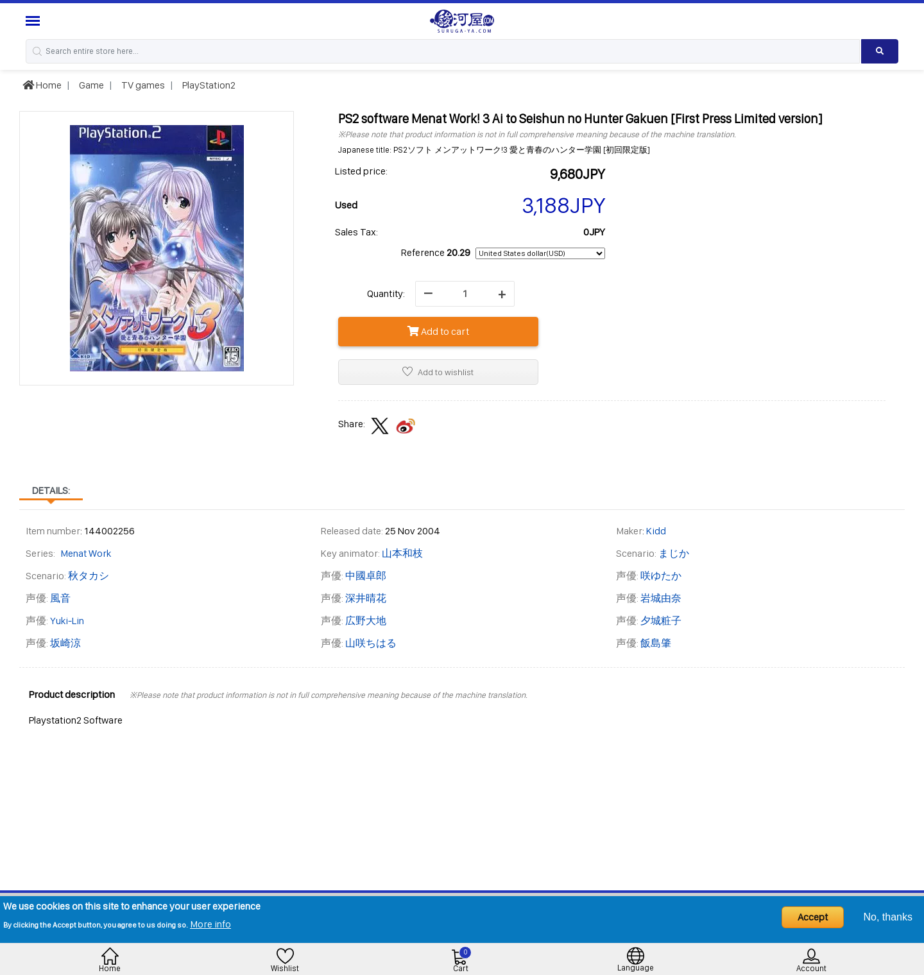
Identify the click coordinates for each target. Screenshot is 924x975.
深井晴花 (365, 598)
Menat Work (85, 553)
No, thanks (888, 916)
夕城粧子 (660, 621)
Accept (813, 917)
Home (42, 85)
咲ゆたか (660, 576)
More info (210, 924)
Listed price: (361, 171)
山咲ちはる (371, 643)
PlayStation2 (207, 85)
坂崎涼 (65, 643)
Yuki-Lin (67, 621)
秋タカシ (88, 576)
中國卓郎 (365, 576)
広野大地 (365, 621)
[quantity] (465, 294)
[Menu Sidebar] (34, 21)
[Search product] (879, 51)
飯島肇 (655, 643)
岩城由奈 (660, 598)
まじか (673, 553)
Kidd (656, 531)
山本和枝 (402, 553)
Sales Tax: (356, 232)
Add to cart (438, 331)
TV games (142, 85)
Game (90, 85)
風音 (60, 598)
